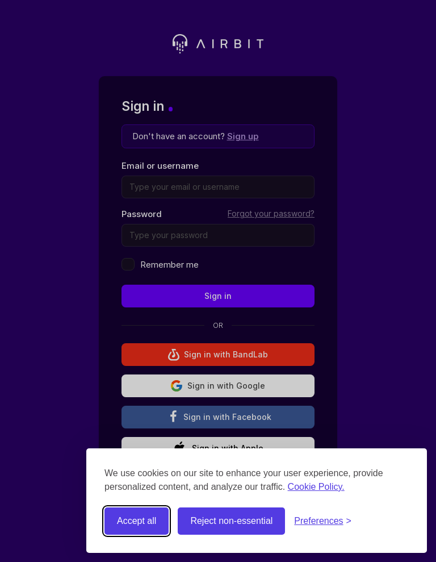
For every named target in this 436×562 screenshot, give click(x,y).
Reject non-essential (231, 521)
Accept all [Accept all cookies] (136, 521)
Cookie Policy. (316, 487)
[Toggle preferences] (322, 521)
